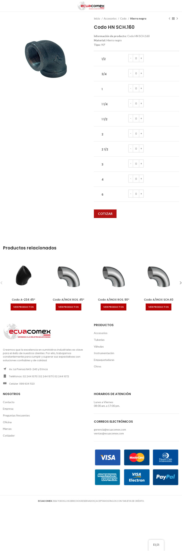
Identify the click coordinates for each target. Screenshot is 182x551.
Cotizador (9, 435)
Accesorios (110, 18)
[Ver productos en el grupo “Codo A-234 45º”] (23, 306)
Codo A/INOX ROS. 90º (113, 300)
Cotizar (105, 214)
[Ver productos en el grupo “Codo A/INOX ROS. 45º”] (68, 306)
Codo (123, 18)
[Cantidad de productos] (136, 58)
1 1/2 (104, 119)
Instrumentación (104, 353)
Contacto (8, 402)
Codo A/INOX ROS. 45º (68, 300)
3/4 (104, 74)
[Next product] (177, 19)
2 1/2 (105, 149)
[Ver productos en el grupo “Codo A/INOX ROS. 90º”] (113, 306)
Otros (97, 366)
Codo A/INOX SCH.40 (158, 300)
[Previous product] (169, 19)
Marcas (7, 428)
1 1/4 (105, 104)
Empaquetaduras (104, 359)
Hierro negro (138, 18)
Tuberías (99, 339)
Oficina (7, 422)
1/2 (104, 59)
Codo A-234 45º (23, 300)
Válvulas (99, 346)
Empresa (8, 408)
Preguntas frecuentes (16, 415)
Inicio (97, 18)
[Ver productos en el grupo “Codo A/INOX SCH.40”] (158, 306)
